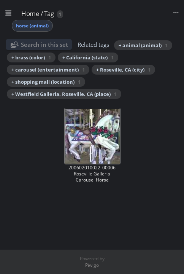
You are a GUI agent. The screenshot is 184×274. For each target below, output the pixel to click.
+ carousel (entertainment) (48, 69)
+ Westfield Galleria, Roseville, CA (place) (64, 94)
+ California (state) (88, 57)
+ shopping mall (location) (46, 81)
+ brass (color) (31, 57)
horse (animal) (32, 25)
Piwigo (92, 265)
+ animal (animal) (143, 45)
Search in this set (44, 44)
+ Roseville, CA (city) (123, 69)
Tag (49, 13)
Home (30, 13)
